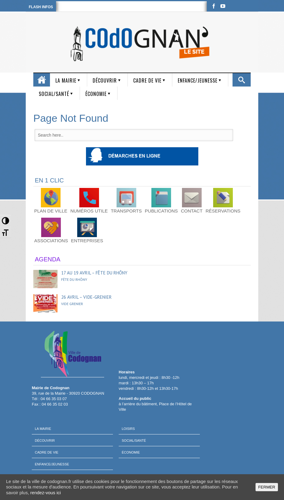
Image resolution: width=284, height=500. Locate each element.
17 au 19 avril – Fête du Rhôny (94, 273)
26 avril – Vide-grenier (86, 297)
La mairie (65, 80)
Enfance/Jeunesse (197, 80)
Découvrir (105, 80)
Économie (96, 93)
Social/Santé (54, 93)
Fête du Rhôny (74, 279)
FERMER (266, 487)
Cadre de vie (147, 80)
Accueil (41, 80)
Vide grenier (72, 303)
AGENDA (47, 259)
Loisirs (128, 428)
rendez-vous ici (45, 492)
